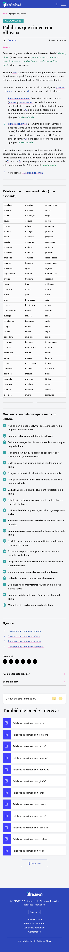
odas (28, 91)
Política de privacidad (34, 923)
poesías (60, 87)
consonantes (26, 102)
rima (14, 72)
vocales (13, 102)
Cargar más (34, 863)
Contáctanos (34, 931)
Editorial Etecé (44, 941)
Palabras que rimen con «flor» (24, 636)
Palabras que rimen (32, 172)
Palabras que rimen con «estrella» (26, 646)
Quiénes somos (34, 919)
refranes (7, 91)
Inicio (5, 13)
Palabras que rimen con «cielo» (24, 641)
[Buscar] (57, 4)
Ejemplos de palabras (17, 13)
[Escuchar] (10, 40)
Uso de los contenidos (34, 927)
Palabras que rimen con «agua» (24, 630)
